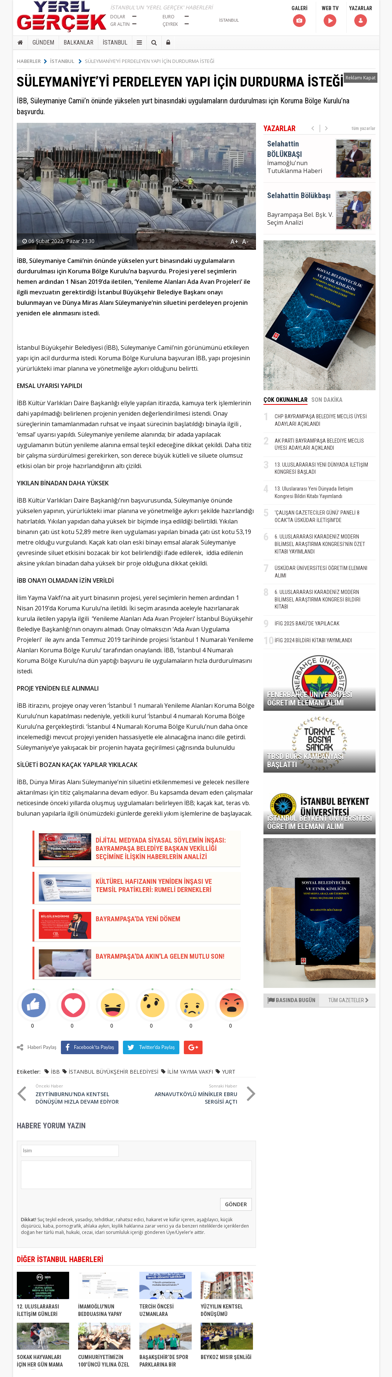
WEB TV (330, 16)
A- (245, 241)
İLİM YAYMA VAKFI (190, 1071)
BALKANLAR (78, 42)
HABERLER (32, 61)
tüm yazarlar (364, 128)
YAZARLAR (360, 16)
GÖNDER (236, 1204)
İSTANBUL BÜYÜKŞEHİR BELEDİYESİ (113, 1071)
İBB (55, 1071)
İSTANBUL (115, 42)
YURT (228, 1071)
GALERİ (299, 16)
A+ (234, 241)
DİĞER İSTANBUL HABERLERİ (60, 1259)
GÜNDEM (43, 42)
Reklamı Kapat (361, 78)
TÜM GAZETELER (348, 1000)
